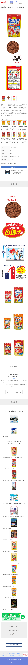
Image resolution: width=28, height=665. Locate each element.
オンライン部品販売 (20, 2)
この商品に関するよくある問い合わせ (9, 163)
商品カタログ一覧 (14, 626)
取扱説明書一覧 (13, 630)
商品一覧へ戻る (14, 645)
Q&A (10, 634)
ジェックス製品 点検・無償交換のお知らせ (11, 653)
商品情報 (11, 2)
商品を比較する (14, 366)
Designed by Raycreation (14, 662)
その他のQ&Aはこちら (14, 392)
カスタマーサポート (15, 2)
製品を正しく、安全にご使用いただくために (11, 655)
